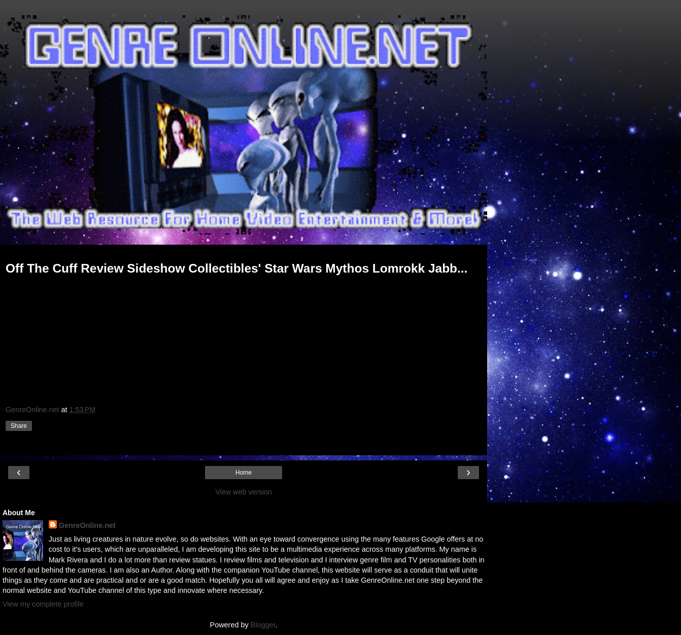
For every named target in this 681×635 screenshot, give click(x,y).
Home (243, 472)
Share (19, 425)
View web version (243, 492)
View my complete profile (43, 604)
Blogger (263, 625)
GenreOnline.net (87, 525)
